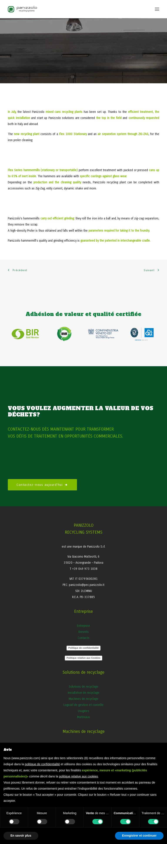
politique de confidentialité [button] (42, 764)
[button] (157, 9)
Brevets (83, 632)
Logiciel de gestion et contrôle (83, 705)
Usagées (83, 711)
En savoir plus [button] (20, 835)
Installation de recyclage (83, 693)
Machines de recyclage (83, 699)
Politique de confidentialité (83, 648)
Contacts (83, 638)
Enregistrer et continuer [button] (139, 835)
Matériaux (83, 717)
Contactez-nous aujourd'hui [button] (42, 485)
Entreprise (83, 626)
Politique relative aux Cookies (83, 658)
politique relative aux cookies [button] (78, 776)
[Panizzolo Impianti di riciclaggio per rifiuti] (22, 9)
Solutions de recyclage (83, 687)
